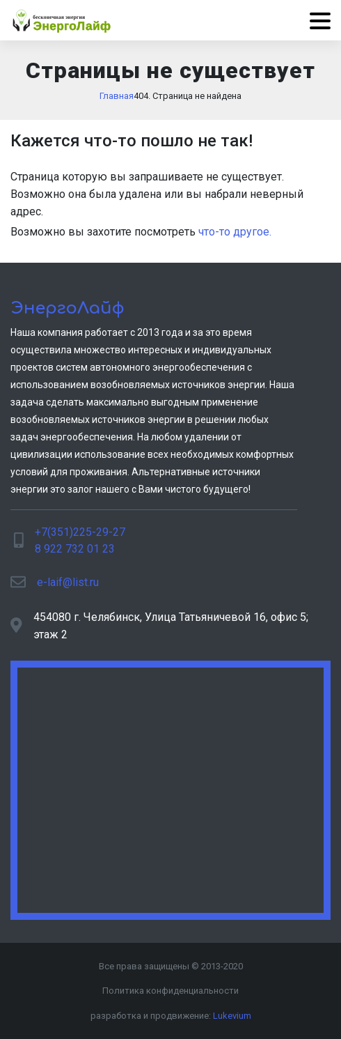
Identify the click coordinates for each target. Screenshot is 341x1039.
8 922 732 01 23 (75, 548)
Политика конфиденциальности (170, 990)
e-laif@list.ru (68, 582)
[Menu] (315, 20)
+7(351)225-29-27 (80, 532)
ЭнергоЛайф (67, 308)
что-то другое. (234, 231)
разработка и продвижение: (170, 1015)
